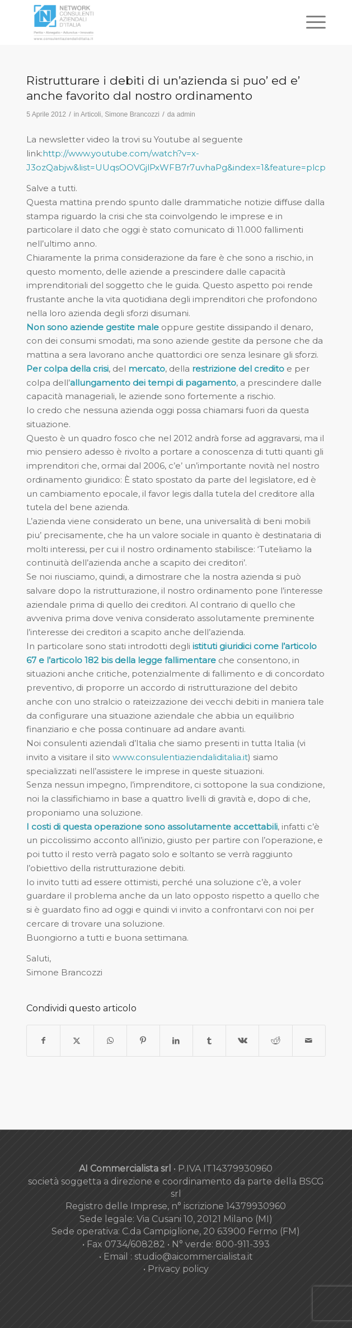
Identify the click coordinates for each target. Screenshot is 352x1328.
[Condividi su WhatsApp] (110, 1040)
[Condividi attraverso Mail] (309, 1040)
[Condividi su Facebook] (43, 1040)
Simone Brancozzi (132, 114)
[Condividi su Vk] (242, 1040)
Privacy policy (178, 1269)
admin (186, 114)
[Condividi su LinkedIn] (176, 1040)
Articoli (91, 114)
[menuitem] (310, 22)
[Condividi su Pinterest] (143, 1040)
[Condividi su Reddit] (275, 1040)
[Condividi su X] (76, 1040)
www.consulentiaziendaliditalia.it (180, 757)
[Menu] (310, 22)
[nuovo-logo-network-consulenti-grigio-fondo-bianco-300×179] (146, 22)
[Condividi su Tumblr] (209, 1040)
